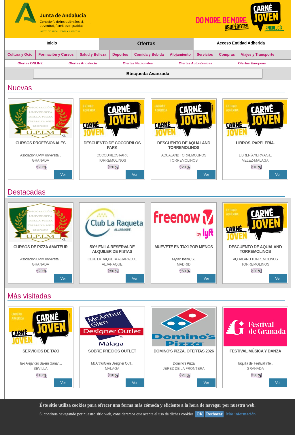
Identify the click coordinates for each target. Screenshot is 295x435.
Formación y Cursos (56, 55)
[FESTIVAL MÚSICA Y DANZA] (255, 354)
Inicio (52, 43)
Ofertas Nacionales (138, 63)
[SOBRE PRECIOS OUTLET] (112, 354)
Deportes (120, 55)
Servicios (205, 55)
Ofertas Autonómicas (195, 63)
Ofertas (146, 43)
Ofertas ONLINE (30, 63)
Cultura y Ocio (20, 55)
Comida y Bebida (149, 55)
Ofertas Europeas (252, 63)
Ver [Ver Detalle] (63, 174)
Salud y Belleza (93, 55)
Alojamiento (180, 55)
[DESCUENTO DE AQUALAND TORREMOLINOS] (183, 145)
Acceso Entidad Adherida (241, 43)
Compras (227, 55)
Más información (241, 414)
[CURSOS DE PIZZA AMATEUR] (40, 249)
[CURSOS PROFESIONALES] (40, 145)
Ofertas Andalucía (83, 63)
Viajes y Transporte (257, 55)
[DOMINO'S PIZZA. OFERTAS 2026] (183, 354)
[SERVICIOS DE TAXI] (40, 354)
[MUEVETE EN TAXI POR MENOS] (183, 249)
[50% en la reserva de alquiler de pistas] (112, 249)
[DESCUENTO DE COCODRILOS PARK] (112, 145)
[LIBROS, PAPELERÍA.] (255, 145)
